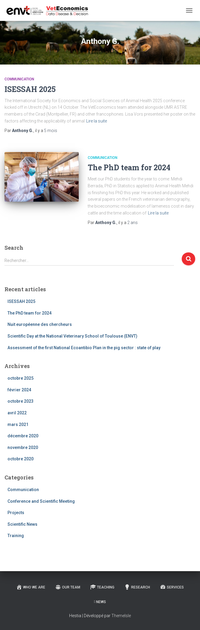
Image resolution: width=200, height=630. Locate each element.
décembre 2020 (22, 435)
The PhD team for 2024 (129, 167)
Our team (67, 587)
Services (172, 587)
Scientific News (22, 524)
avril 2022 (17, 412)
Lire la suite (96, 121)
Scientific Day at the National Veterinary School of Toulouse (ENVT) (72, 336)
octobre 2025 (20, 378)
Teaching (102, 587)
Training (15, 535)
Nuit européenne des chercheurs (39, 324)
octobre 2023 (20, 401)
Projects (15, 512)
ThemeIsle (121, 615)
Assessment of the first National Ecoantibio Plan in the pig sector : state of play (83, 347)
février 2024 (19, 389)
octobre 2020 (20, 458)
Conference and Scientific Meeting (41, 501)
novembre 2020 (22, 447)
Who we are (30, 587)
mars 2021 (17, 424)
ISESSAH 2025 (30, 89)
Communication (19, 79)
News (100, 602)
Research (137, 587)
